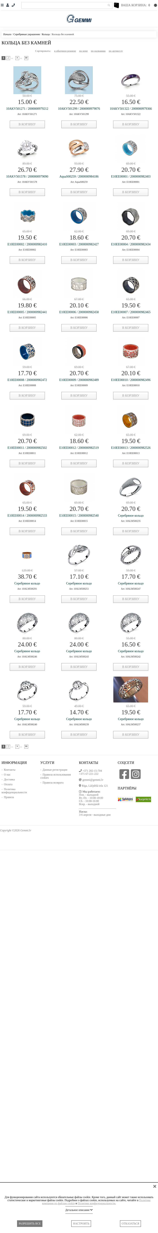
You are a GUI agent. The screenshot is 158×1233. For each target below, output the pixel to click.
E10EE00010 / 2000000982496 (131, 380)
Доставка (9, 779)
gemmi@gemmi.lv (92, 779)
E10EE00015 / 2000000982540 (79, 515)
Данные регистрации (55, 769)
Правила (9, 797)
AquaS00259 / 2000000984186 (79, 176)
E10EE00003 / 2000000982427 (79, 244)
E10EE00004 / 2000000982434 (131, 244)
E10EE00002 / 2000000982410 (27, 244)
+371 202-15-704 (92, 770)
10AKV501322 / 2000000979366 (131, 108)
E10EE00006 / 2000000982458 (79, 312)
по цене (83, 51)
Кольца (46, 34)
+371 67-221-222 (88, 773)
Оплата (8, 784)
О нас (7, 774)
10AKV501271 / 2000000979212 (27, 108)
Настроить (81, 1223)
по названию (98, 51)
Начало (7, 34)
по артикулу (116, 51)
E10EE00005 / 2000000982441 (27, 312)
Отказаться (130, 1223)
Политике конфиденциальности (96, 1203)
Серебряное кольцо (131, 515)
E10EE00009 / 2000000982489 (79, 380)
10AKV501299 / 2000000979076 (79, 108)
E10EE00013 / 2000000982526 (131, 447)
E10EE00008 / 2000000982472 (27, 380)
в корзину (27, 124)
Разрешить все (30, 1223)
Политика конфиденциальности (14, 791)
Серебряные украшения (26, 34)
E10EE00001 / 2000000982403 (131, 176)
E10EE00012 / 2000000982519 (79, 447)
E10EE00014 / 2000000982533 (27, 515)
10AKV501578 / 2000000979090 (27, 176)
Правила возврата (53, 782)
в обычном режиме (65, 51)
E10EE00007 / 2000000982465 (131, 312)
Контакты (9, 769)
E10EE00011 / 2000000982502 (27, 447)
